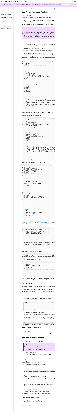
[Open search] (72, 1)
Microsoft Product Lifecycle (28, 4)
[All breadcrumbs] (22, 8)
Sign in (75, 1)
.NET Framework (26, 8)
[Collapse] (12, 8)
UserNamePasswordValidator (27, 222)
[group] (38, 86)
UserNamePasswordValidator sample (29, 17)
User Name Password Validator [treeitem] (8, 26)
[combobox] (6, 10)
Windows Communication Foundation (36, 8)
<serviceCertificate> (44, 58)
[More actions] (54, 8)
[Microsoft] (1, 1)
